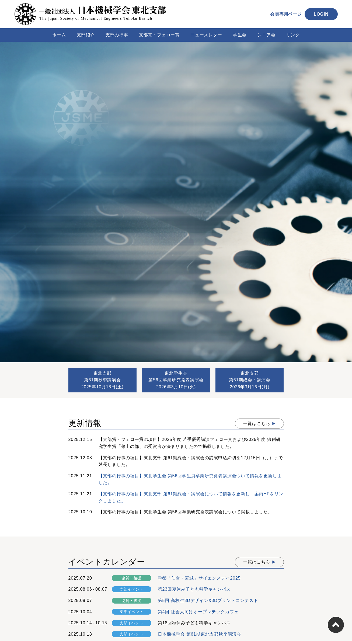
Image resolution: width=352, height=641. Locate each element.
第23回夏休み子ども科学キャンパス (194, 589)
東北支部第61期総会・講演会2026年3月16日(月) (249, 380)
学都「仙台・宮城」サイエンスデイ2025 (199, 578)
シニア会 (266, 35)
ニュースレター (206, 35)
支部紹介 (86, 35)
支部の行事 (117, 35)
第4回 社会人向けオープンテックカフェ (198, 611)
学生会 (239, 35)
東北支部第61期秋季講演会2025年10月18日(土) (102, 380)
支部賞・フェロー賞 (159, 35)
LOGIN (321, 14)
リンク (292, 35)
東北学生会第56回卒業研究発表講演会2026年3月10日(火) (175, 380)
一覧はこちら (256, 423)
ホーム (59, 35)
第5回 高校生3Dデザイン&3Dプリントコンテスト (208, 600)
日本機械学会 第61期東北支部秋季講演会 (199, 634)
